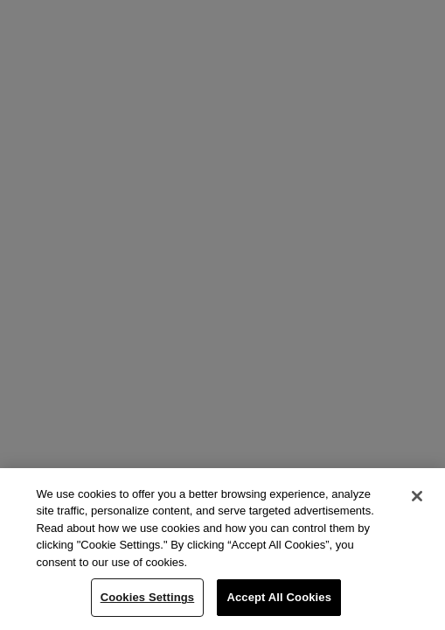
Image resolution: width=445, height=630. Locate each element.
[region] (222, 549)
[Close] (417, 496)
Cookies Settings (148, 597)
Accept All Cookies (278, 597)
